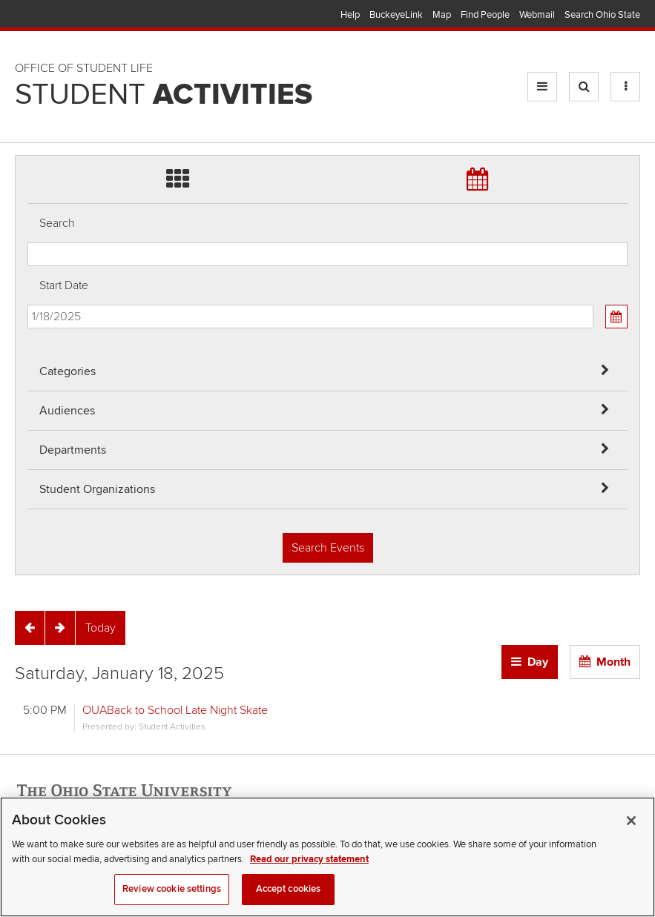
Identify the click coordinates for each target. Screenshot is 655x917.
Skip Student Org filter (27, 99)
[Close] (631, 831)
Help (350, 15)
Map (441, 15)
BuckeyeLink (396, 15)
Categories (67, 371)
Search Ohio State (602, 15)
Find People (485, 15)
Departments (72, 450)
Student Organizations (97, 489)
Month (613, 662)
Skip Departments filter (27, 60)
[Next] (60, 628)
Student (163, 95)
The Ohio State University (44, 15)
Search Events (328, 547)
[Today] (100, 628)
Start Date (63, 285)
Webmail (537, 15)
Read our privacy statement (309, 869)
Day (537, 662)
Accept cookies (288, 900)
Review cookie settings (171, 900)
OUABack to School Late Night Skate (175, 710)
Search (57, 223)
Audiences (67, 410)
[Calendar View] (616, 316)
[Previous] (30, 628)
